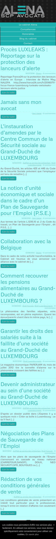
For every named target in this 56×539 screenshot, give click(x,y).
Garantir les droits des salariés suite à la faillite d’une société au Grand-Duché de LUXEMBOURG (27, 343)
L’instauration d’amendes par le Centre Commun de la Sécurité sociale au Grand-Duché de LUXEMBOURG (27, 142)
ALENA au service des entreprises (36, 163)
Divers (38, 73)
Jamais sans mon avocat (21, 105)
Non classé (36, 113)
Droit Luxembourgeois (43, 306)
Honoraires (28, 33)
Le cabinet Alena (28, 24)
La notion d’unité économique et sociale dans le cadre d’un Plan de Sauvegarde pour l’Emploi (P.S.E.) (27, 200)
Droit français (28, 306)
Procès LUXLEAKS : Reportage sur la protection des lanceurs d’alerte (24, 58)
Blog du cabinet (28, 38)
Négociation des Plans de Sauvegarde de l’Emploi (27, 439)
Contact (28, 43)
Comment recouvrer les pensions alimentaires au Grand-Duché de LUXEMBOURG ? (28, 288)
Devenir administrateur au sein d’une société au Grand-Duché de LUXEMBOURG (28, 393)
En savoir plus (32, 534)
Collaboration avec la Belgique (26, 244)
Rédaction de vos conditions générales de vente (25, 485)
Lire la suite (8, 92)
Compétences (28, 29)
